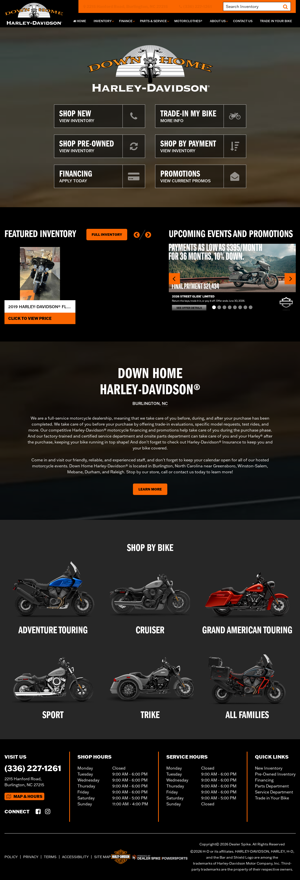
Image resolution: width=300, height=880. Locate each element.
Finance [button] (125, 21)
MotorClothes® (188, 21)
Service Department (274, 791)
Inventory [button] (103, 21)
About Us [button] (218, 21)
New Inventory (268, 768)
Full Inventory (107, 234)
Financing (264, 780)
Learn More (150, 489)
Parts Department (272, 785)
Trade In (276, 21)
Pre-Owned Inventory (275, 774)
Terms (50, 857)
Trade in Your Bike (272, 797)
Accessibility (75, 857)
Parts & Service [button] (153, 21)
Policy (11, 857)
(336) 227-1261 (32, 768)
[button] (136, 235)
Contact (242, 21)
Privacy (30, 857)
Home (79, 21)
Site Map (102, 857)
